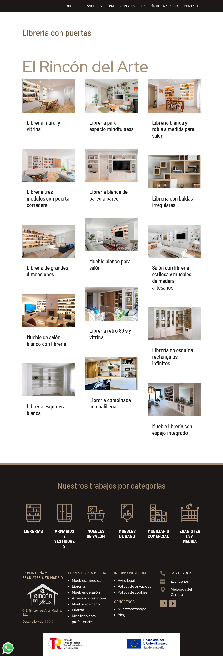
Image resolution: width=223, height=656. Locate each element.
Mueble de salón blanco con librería (46, 340)
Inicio (71, 6)
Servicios (90, 6)
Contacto (192, 6)
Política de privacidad (135, 586)
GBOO (48, 621)
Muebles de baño (86, 604)
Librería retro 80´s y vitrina (110, 333)
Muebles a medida (86, 580)
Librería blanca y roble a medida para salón (173, 129)
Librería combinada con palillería (110, 403)
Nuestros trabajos (132, 608)
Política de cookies (132, 592)
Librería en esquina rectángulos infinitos (172, 356)
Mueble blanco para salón (109, 264)
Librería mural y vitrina (43, 125)
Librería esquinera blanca (46, 409)
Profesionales (122, 6)
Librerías (79, 586)
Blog (121, 614)
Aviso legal (126, 580)
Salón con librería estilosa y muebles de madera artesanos (171, 277)
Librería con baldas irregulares (172, 201)
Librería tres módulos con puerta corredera (48, 198)
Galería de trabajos (159, 6)
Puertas (78, 610)
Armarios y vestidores (89, 598)
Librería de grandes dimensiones (47, 270)
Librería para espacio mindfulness (111, 125)
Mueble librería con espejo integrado (172, 429)
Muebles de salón (86, 592)
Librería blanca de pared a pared (108, 195)
